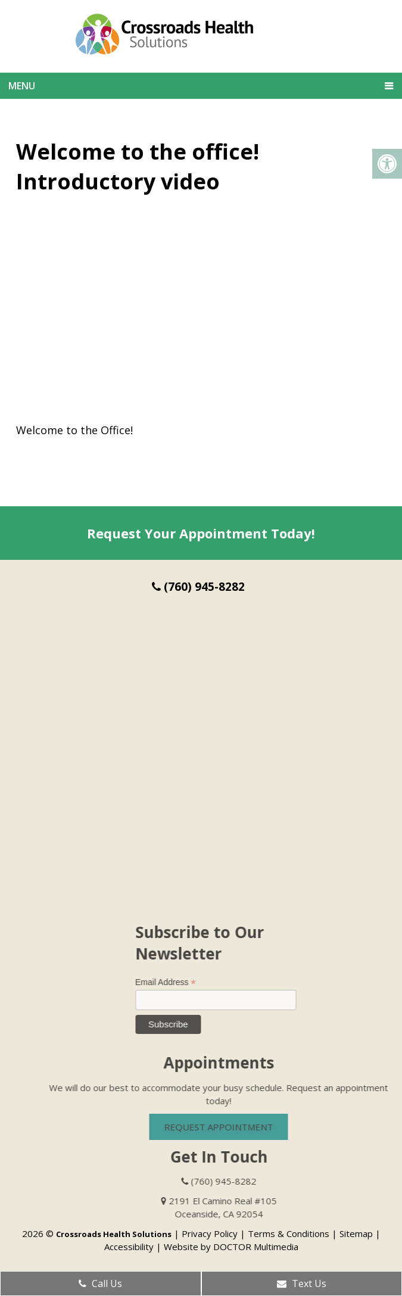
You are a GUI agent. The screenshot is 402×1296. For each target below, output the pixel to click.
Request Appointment (230, 1127)
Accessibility (129, 1247)
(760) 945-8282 (198, 586)
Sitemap (356, 1233)
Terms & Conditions (288, 1233)
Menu (21, 85)
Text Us (301, 1283)
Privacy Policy (210, 1233)
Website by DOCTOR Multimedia (231, 1247)
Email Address (177, 982)
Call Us (100, 1283)
